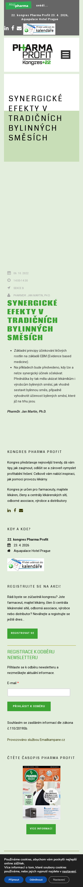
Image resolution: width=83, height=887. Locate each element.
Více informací (41, 828)
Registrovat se (22, 633)
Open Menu (65, 54)
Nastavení (59, 879)
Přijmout (14, 879)
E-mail (13, 683)
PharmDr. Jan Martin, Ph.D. (32, 295)
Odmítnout (36, 879)
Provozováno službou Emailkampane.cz (36, 740)
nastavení (69, 871)
